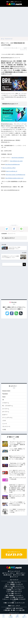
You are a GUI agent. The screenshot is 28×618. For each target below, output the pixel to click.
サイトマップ (15, 576)
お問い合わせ (8, 575)
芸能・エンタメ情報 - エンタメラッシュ (14, 586)
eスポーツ (4, 414)
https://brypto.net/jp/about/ (18, 157)
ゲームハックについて (14, 571)
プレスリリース (11, 233)
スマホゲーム (5, 402)
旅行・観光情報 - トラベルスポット (14, 595)
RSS (20, 315)
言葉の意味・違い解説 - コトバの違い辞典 (14, 610)
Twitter (7, 315)
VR (3, 399)
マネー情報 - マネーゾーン (14, 593)
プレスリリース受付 (19, 575)
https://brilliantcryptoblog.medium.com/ (14, 178)
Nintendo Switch (6, 390)
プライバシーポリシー (9, 573)
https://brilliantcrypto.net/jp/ (16, 161)
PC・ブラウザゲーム (7, 405)
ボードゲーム (5, 411)
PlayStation (5, 393)
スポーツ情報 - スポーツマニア (14, 591)
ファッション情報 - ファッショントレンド (14, 588)
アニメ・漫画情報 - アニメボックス (14, 584)
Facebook (11, 315)
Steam (3, 396)
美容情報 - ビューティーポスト (14, 589)
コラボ (4, 420)
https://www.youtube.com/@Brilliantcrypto (15, 174)
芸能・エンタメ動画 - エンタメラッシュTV (14, 602)
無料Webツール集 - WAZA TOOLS (14, 608)
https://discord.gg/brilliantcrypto (12, 164)
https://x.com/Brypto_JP (11, 171)
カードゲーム (5, 408)
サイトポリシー (21, 573)
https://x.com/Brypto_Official (8, 167)
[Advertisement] (14, 22)
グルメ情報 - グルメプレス (14, 582)
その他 (4, 429)
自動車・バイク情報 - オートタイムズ (14, 597)
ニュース (4, 423)
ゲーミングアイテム (7, 417)
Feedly (16, 315)
